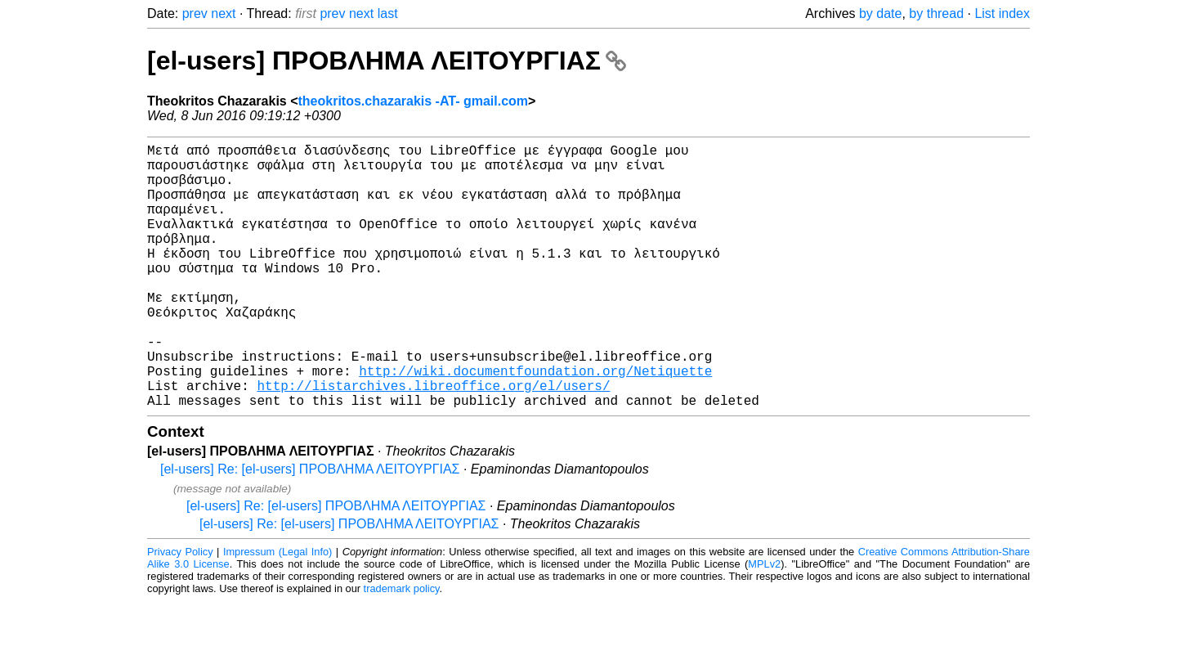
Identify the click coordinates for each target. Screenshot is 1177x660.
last (388, 13)
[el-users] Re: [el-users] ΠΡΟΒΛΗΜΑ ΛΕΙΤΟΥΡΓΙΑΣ (309, 528)
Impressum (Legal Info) (277, 610)
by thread (936, 13)
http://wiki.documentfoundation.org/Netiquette (535, 423)
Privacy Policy (180, 610)
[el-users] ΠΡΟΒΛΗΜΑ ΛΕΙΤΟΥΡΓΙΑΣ (386, 60)
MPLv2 (764, 623)
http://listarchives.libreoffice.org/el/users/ (433, 441)
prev (195, 13)
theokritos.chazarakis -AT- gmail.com (413, 101)
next (223, 13)
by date (880, 13)
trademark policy (402, 647)
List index (1002, 13)
